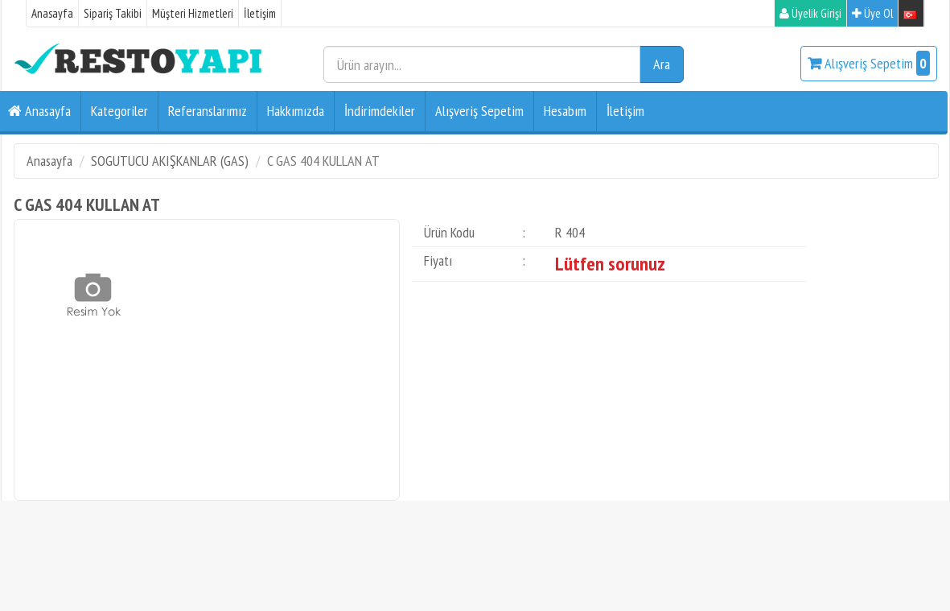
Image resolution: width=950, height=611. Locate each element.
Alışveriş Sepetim (869, 63)
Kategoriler (119, 110)
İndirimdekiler (379, 110)
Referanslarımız (207, 110)
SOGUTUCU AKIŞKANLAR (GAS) (170, 160)
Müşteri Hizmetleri (192, 13)
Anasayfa (52, 13)
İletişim (260, 13)
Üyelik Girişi (810, 13)
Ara (661, 64)
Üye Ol (872, 13)
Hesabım (565, 110)
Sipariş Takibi (113, 13)
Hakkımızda (295, 110)
